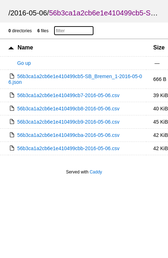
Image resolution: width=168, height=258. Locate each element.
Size (159, 47)
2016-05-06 (28, 13)
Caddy (96, 172)
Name (25, 47)
